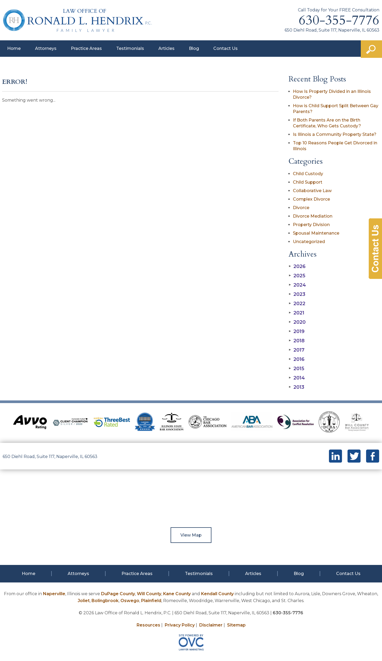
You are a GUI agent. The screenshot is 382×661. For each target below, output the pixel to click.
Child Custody (308, 173)
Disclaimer (211, 625)
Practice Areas (86, 48)
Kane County (177, 593)
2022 (297, 303)
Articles (166, 48)
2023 (297, 294)
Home (14, 48)
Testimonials (130, 48)
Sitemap (236, 625)
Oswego (129, 600)
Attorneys (46, 48)
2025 (297, 275)
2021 (296, 313)
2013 (296, 387)
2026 (297, 266)
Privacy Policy (180, 625)
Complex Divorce (311, 199)
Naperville (54, 593)
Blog (194, 48)
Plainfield (151, 600)
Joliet (84, 600)
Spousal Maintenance (316, 233)
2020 (297, 322)
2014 (297, 378)
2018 (297, 340)
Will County (149, 593)
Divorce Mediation (312, 216)
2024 (297, 285)
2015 (296, 368)
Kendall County (217, 593)
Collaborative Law (312, 190)
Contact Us (225, 48)
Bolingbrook (105, 600)
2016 (297, 359)
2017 (297, 350)
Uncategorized (309, 241)
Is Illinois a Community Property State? (334, 134)
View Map (191, 535)
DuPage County (118, 593)
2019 (297, 331)
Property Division (311, 224)
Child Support (307, 182)
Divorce (301, 207)
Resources (148, 625)
